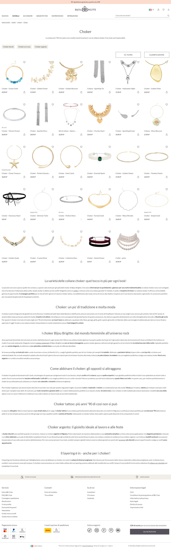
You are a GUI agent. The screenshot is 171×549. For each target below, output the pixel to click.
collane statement (42, 343)
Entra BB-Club (7, 492)
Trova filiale (48, 495)
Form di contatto (50, 492)
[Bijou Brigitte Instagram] (96, 530)
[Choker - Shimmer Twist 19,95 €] (42, 205)
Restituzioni (6, 501)
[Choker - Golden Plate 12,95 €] (156, 77)
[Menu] (128, 55)
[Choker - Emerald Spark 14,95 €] (99, 162)
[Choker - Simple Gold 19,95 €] (156, 205)
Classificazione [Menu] (156, 55)
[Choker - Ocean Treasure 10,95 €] (14, 162)
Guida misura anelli (9, 513)
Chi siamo (91, 495)
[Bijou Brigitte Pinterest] (111, 530)
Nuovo (5, 16)
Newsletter (6, 510)
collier (76, 291)
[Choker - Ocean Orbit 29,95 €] (14, 77)
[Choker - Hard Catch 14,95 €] (71, 162)
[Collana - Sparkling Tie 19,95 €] (99, 77)
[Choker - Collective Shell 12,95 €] (71, 247)
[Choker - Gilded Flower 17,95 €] (42, 77)
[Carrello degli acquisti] (168, 9)
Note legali (134, 501)
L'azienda (90, 498)
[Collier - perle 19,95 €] (128, 247)
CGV (132, 492)
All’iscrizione (149, 532)
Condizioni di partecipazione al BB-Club (145, 495)
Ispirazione (72, 16)
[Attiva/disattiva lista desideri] (24, 62)
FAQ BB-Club (7, 495)
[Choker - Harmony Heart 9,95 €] (14, 205)
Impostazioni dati (136, 507)
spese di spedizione (87, 546)
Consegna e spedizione (10, 498)
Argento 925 (42, 16)
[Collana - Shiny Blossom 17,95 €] (156, 120)
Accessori (27, 16)
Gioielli (15, 16)
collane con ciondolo (157, 463)
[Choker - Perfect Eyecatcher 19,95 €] (42, 162)
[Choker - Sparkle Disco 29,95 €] (42, 120)
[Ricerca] (168, 15)
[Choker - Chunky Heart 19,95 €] (99, 120)
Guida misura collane (9, 516)
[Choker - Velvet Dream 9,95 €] (99, 247)
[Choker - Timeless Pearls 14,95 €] (156, 162)
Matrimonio (57, 16)
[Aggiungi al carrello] (24, 92)
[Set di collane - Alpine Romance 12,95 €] (71, 120)
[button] (158, 9)
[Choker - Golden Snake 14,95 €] (14, 247)
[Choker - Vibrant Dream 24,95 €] (14, 120)
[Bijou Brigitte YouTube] (118, 530)
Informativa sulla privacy (139, 498)
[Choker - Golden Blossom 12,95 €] (71, 77)
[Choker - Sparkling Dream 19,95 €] (128, 120)
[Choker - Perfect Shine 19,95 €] (71, 205)
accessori (122, 440)
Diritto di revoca (136, 504)
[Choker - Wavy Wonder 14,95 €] (128, 205)
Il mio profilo (6, 504)
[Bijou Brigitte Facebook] (103, 530)
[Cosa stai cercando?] (142, 15)
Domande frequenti (9, 507)
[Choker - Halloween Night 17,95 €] (128, 77)
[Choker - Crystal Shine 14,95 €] (42, 247)
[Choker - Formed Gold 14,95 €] (99, 205)
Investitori (91, 492)
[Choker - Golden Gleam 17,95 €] (128, 162)
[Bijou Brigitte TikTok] (89, 530)
